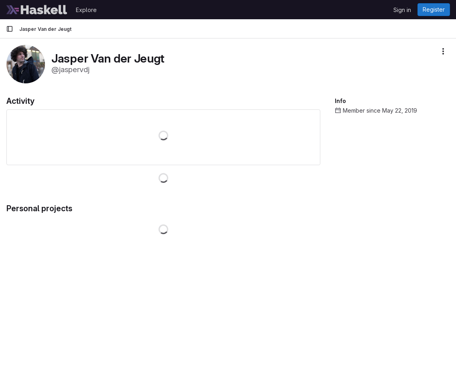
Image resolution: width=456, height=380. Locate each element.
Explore (86, 9)
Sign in (402, 9)
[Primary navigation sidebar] (9, 28)
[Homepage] (36, 9)
